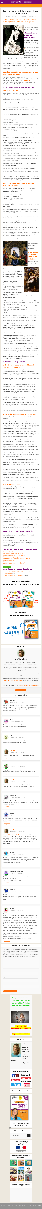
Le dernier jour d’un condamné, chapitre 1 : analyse (16, 558)
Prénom (5, 971)
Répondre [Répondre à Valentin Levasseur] (6, 882)
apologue (27, 80)
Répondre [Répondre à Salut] (6, 824)
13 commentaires (31, 16)
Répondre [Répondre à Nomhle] (6, 713)
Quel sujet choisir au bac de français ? (14, 575)
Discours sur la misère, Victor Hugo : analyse (14, 562)
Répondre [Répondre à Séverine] (6, 806)
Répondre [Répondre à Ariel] (6, 774)
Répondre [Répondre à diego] (6, 745)
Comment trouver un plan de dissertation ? (16, 577)
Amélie (12, 750)
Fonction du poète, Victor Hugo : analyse (14, 555)
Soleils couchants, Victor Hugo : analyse (13, 563)
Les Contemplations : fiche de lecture (13, 553)
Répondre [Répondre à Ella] (6, 729)
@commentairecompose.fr (18, 1127)
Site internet (6, 984)
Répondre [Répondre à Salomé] (6, 902)
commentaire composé (21, 2)
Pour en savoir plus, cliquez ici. (20, 1063)
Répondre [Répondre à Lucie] (6, 940)
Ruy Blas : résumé (8, 552)
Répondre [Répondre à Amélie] (6, 758)
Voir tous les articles (21, 689)
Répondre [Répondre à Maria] (6, 865)
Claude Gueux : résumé (9, 560)
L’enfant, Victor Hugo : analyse (11, 557)
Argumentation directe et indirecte (12, 835)
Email (4, 977)
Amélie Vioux (11, 16)
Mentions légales (34, 1207)
